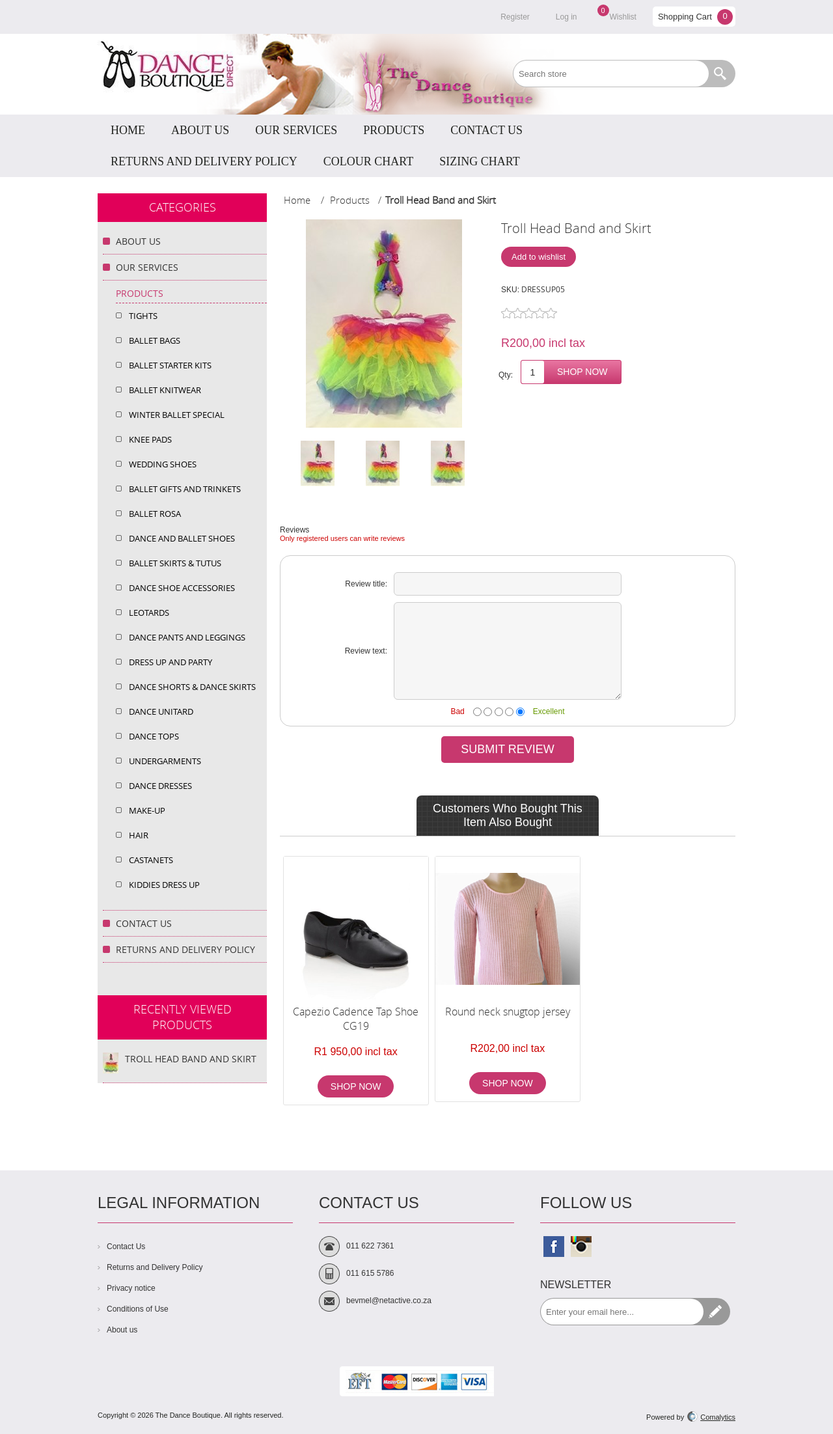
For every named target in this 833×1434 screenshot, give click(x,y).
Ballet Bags (154, 340)
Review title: (366, 583)
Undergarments (165, 761)
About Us (138, 241)
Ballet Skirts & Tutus (175, 563)
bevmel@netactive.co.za (388, 1300)
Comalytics (711, 1417)
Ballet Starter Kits (170, 365)
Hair (138, 835)
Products (139, 293)
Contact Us (144, 923)
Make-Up (147, 810)
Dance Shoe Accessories (182, 588)
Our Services (147, 267)
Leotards (149, 612)
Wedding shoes (163, 464)
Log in (566, 16)
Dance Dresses (160, 786)
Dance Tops (154, 736)
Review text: (366, 650)
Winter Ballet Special (177, 415)
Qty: (505, 374)
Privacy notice (131, 1288)
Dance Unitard (161, 711)
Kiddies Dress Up (164, 884)
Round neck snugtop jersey (507, 1011)
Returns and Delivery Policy (185, 949)
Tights (143, 316)
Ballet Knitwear (165, 390)
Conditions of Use (138, 1309)
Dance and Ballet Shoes (182, 538)
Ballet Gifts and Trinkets (185, 489)
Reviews (294, 529)
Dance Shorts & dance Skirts (192, 687)
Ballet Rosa (155, 513)
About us (122, 1329)
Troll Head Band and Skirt (190, 1059)
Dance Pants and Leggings (187, 637)
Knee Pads (150, 439)
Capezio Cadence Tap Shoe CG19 (355, 1018)
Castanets (151, 860)
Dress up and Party (170, 662)
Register (515, 16)
